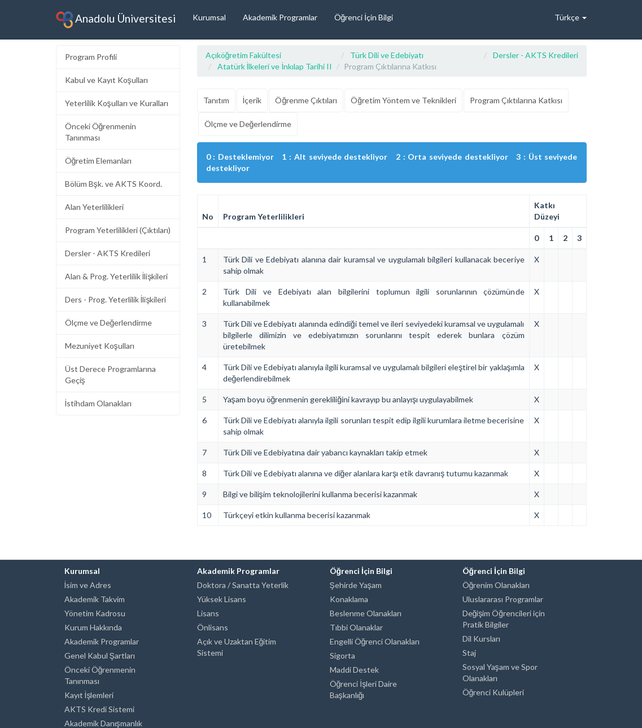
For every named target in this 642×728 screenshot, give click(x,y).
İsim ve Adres (88, 585)
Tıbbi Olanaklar (356, 627)
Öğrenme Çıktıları (306, 100)
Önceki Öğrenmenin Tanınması (101, 131)
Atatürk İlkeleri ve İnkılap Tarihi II (275, 66)
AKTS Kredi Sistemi (99, 709)
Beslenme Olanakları (365, 613)
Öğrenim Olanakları (496, 585)
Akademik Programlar (280, 17)
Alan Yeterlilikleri (94, 207)
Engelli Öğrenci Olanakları (375, 641)
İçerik (252, 100)
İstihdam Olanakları (98, 403)
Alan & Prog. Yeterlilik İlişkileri (116, 276)
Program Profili (91, 57)
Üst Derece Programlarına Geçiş (110, 374)
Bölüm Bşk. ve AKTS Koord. (113, 183)
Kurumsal (209, 17)
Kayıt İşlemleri (89, 695)
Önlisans (212, 627)
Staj (469, 652)
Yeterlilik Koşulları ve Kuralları (116, 103)
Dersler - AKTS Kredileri (107, 253)
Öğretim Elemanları (98, 160)
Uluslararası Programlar (502, 599)
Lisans (208, 613)
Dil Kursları (481, 638)
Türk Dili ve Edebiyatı (386, 55)
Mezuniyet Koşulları (99, 345)
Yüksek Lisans (221, 599)
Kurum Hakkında (93, 627)
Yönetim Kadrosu (94, 613)
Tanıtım (216, 100)
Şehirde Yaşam (356, 585)
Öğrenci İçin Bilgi (364, 17)
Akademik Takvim (94, 599)
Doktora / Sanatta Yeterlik (243, 585)
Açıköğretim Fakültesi (244, 55)
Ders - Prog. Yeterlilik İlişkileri (116, 299)
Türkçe (570, 17)
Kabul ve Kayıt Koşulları (106, 80)
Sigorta (342, 655)
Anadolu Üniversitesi (116, 19)
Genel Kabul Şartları (99, 655)
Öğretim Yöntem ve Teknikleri (403, 100)
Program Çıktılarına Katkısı (516, 100)
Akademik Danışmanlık (103, 723)
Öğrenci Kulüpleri (493, 692)
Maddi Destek (354, 669)
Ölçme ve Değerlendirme (108, 322)
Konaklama (349, 599)
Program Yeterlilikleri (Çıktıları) (118, 230)
